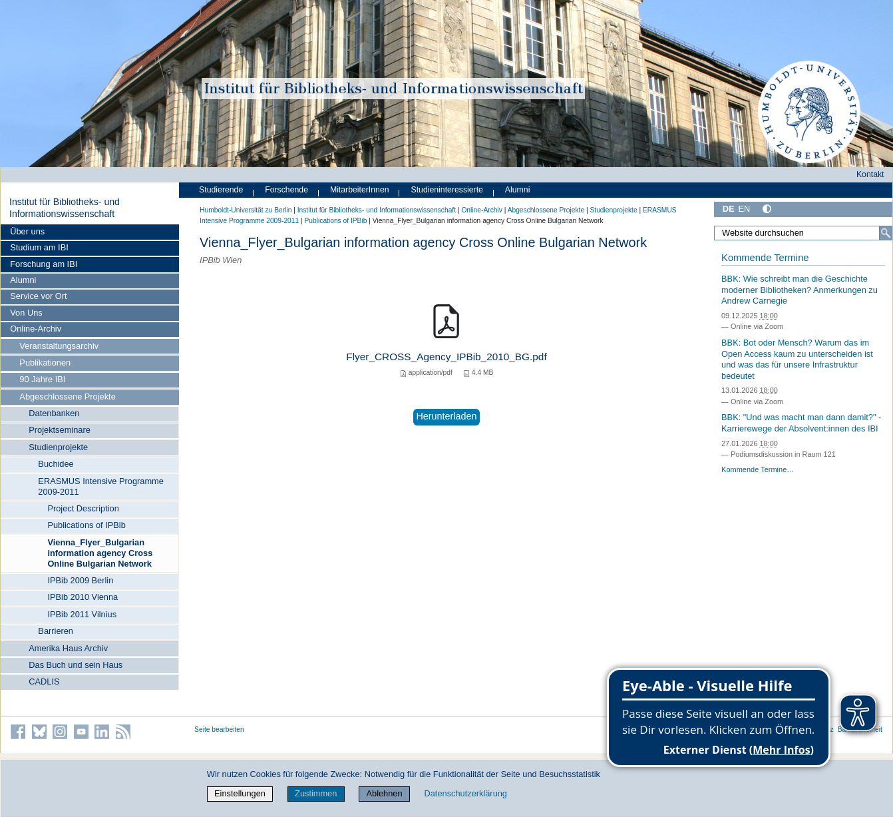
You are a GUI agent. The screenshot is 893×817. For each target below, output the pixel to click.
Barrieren (55, 631)
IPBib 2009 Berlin (80, 580)
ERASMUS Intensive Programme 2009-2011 (100, 486)
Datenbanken (54, 413)
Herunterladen (446, 416)
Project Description (82, 508)
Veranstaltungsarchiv (58, 346)
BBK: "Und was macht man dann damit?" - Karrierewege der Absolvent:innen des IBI (801, 422)
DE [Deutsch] (729, 209)
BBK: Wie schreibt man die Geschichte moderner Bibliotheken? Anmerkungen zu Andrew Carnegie (799, 290)
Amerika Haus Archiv (68, 648)
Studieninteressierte (447, 189)
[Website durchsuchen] (803, 233)
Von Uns (26, 313)
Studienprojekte (58, 447)
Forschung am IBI (43, 264)
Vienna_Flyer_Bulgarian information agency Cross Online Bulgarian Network (99, 553)
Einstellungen (240, 793)
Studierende (221, 189)
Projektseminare (59, 430)
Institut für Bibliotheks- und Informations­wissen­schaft (64, 207)
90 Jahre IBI (42, 379)
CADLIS (44, 681)
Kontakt (870, 174)
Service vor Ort (38, 296)
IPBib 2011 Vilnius (81, 614)
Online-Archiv (35, 329)
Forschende (286, 189)
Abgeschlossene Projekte (67, 397)
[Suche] (885, 233)
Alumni (23, 280)
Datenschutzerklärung (466, 793)
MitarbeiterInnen (359, 189)
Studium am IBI (39, 247)
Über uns (27, 231)
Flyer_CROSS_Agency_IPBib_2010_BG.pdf (446, 356)
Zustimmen (316, 793)
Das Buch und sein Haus (75, 665)
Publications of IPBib (86, 525)
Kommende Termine (764, 257)
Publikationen (45, 363)
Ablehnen (385, 793)
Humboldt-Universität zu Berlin (245, 210)
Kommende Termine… (757, 469)
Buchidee (55, 464)
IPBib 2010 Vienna (82, 597)
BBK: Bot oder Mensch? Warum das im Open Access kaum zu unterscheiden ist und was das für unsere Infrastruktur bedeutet (797, 359)
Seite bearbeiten (219, 729)
